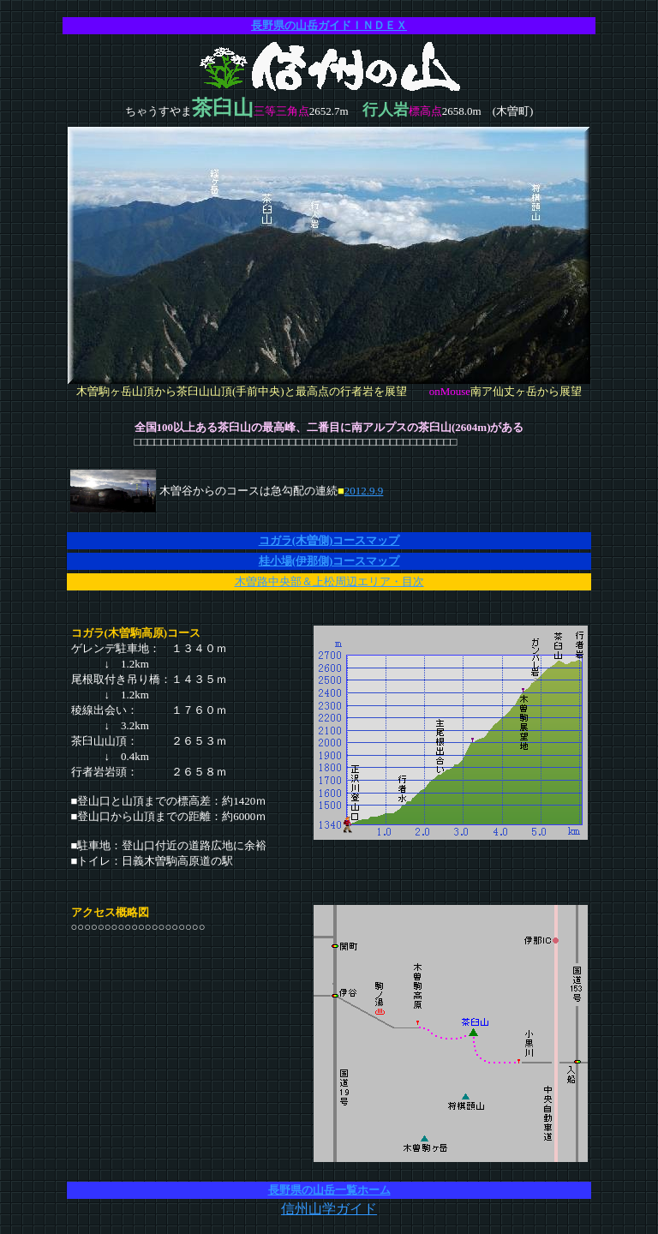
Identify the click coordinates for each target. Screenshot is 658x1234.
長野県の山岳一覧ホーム (329, 1189)
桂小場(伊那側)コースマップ (329, 560)
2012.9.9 (364, 490)
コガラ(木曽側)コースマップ (329, 540)
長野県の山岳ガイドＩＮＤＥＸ (329, 25)
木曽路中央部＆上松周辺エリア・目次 (329, 581)
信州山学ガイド (329, 1208)
